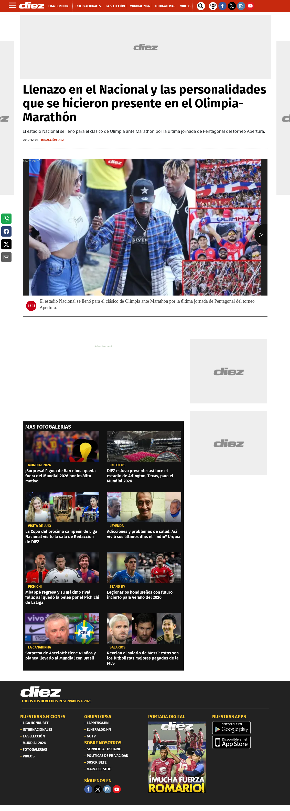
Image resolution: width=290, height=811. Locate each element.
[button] (6, 219)
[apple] (241, 742)
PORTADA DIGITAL (166, 716)
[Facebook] (88, 789)
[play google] (241, 727)
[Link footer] (40, 692)
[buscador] (201, 6)
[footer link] (145, 704)
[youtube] (117, 789)
